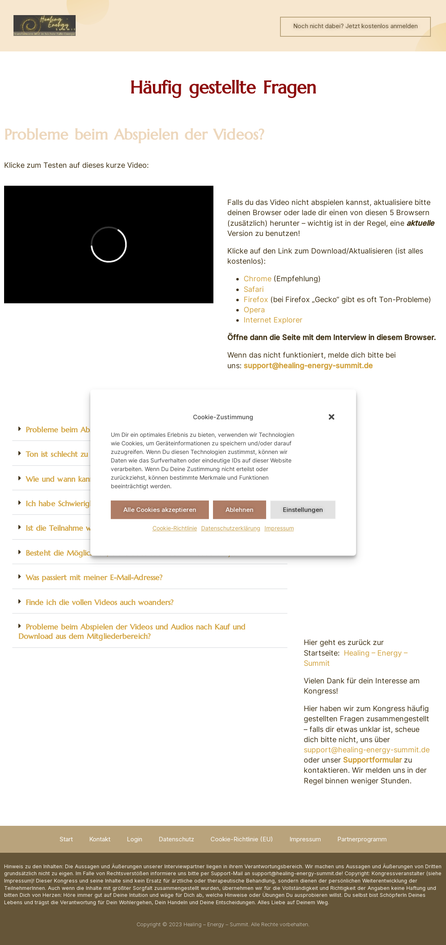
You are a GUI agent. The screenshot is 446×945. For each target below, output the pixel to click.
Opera (254, 309)
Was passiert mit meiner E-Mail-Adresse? (94, 577)
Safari (254, 289)
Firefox (256, 299)
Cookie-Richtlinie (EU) (242, 839)
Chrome (257, 278)
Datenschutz (176, 839)
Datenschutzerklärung (230, 528)
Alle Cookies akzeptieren (159, 510)
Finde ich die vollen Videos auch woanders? (99, 602)
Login (134, 839)
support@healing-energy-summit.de (308, 365)
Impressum (279, 528)
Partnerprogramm (362, 839)
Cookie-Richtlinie (174, 528)
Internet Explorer (273, 320)
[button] (331, 417)
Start (66, 839)
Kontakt (99, 839)
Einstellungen (303, 510)
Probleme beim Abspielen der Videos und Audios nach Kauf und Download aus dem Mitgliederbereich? (131, 631)
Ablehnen (239, 510)
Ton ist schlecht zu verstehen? (76, 454)
